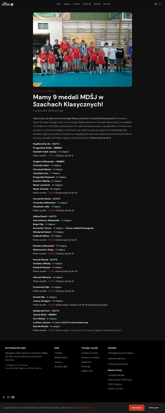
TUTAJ (51, 155)
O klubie (58, 353)
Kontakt (107, 4)
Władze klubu (61, 357)
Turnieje (76, 4)
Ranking (97, 4)
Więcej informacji (82, 408)
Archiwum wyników (90, 357)
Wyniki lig (87, 4)
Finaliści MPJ (87, 370)
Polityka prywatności (118, 364)
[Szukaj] (158, 4)
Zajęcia (67, 4)
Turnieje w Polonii (89, 353)
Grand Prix (86, 362)
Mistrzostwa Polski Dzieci (120, 379)
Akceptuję (136, 408)
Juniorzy (59, 362)
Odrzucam (154, 408)
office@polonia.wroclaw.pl (120, 353)
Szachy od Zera (115, 388)
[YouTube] (12, 397)
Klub (58, 4)
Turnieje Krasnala (116, 375)
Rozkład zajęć (61, 366)
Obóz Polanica (115, 384)
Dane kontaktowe (116, 358)
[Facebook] (3, 397)
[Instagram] (8, 397)
